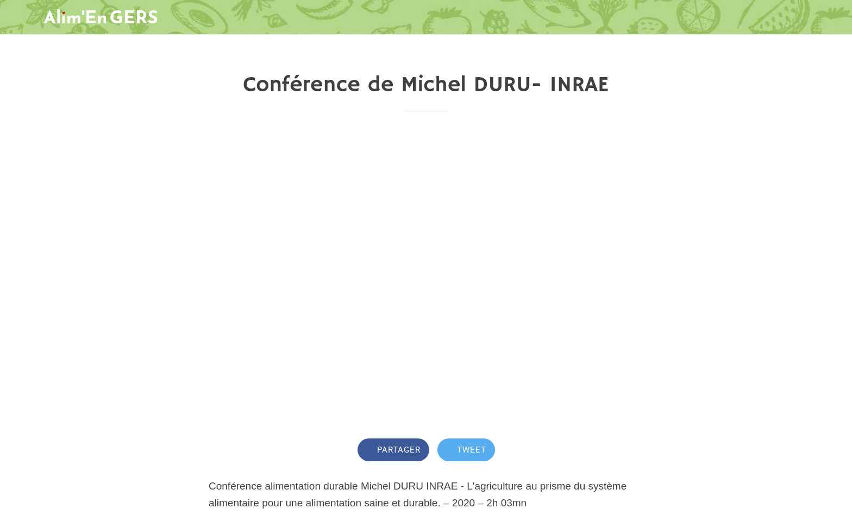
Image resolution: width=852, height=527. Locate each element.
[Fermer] (21, 17)
